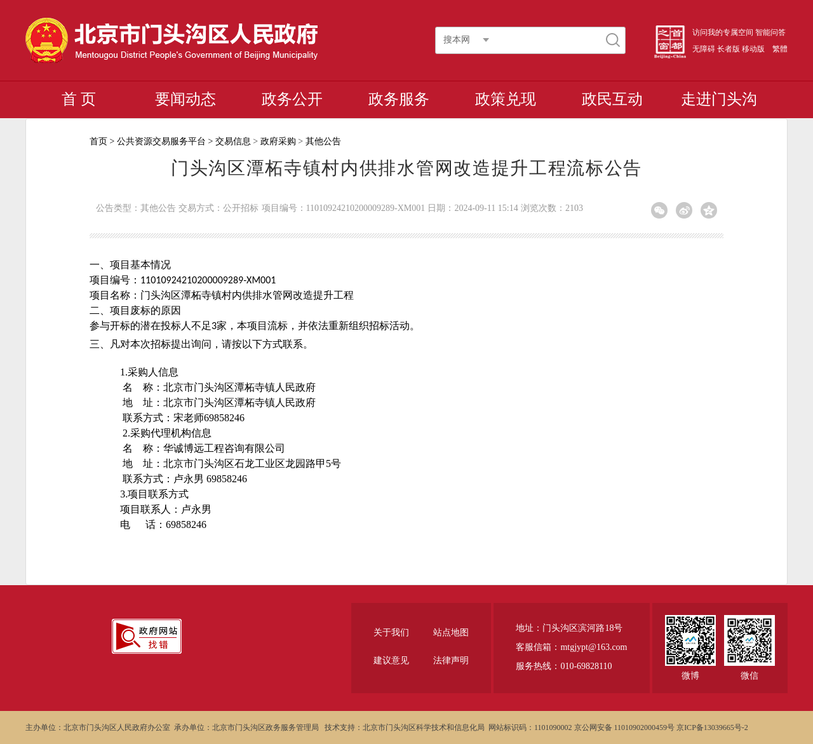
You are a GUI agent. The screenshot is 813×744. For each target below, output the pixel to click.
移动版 (753, 48)
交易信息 (233, 141)
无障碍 (703, 48)
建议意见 (391, 660)
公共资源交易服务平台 (161, 141)
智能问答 (770, 32)
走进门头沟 (719, 99)
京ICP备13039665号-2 (712, 727)
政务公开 (292, 99)
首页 (98, 141)
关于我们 (391, 632)
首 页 (79, 99)
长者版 (728, 48)
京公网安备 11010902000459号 (624, 727)
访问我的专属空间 (722, 32)
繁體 (780, 48)
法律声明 (451, 660)
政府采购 (278, 141)
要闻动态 (185, 99)
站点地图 (451, 632)
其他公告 (323, 141)
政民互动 (612, 99)
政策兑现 (505, 99)
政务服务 (398, 99)
